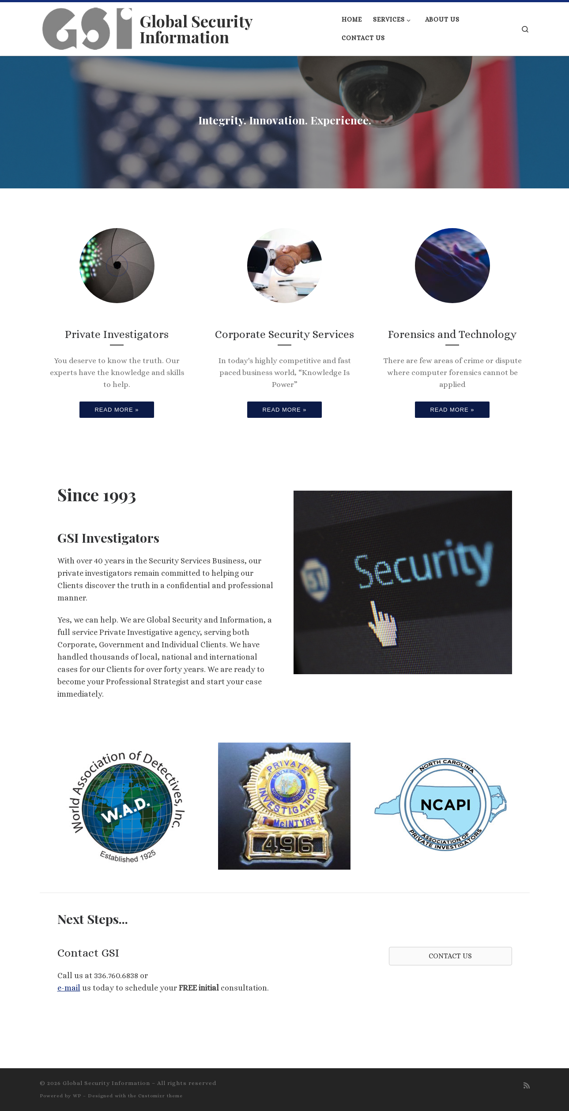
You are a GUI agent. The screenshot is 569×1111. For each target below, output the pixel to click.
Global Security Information (106, 1083)
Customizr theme (160, 1096)
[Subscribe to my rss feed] (527, 1085)
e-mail (68, 987)
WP (77, 1096)
